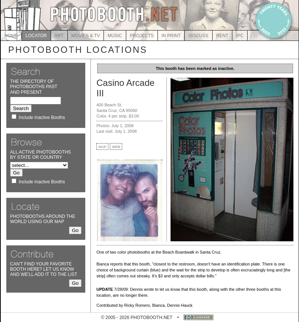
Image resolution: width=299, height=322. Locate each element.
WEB (116, 147)
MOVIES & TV (85, 35)
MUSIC (115, 35)
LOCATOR (36, 35)
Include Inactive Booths (42, 117)
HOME (11, 35)
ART (59, 35)
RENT (222, 35)
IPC (240, 35)
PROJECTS (142, 35)
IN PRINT (171, 35)
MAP (102, 147)
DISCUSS (198, 35)
